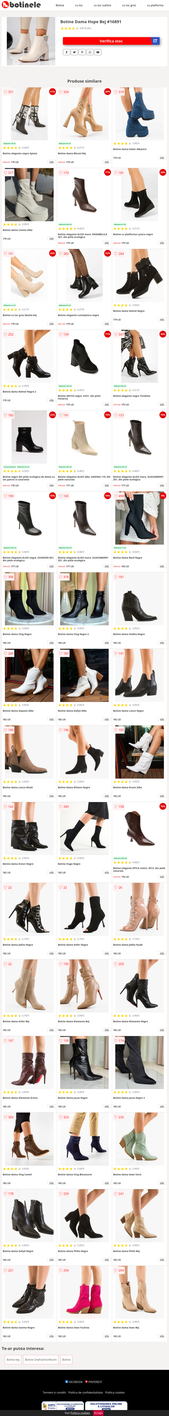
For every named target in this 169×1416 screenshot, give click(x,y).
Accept (98, 1413)
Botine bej (13, 1360)
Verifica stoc (130, 41)
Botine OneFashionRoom (41, 1360)
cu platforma (155, 5)
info (52, 161)
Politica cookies (115, 1392)
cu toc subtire (102, 5)
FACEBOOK (74, 1382)
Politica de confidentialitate (85, 1392)
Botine (60, 5)
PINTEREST (93, 1382)
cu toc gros (129, 5)
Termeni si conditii (54, 1392)
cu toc (79, 5)
